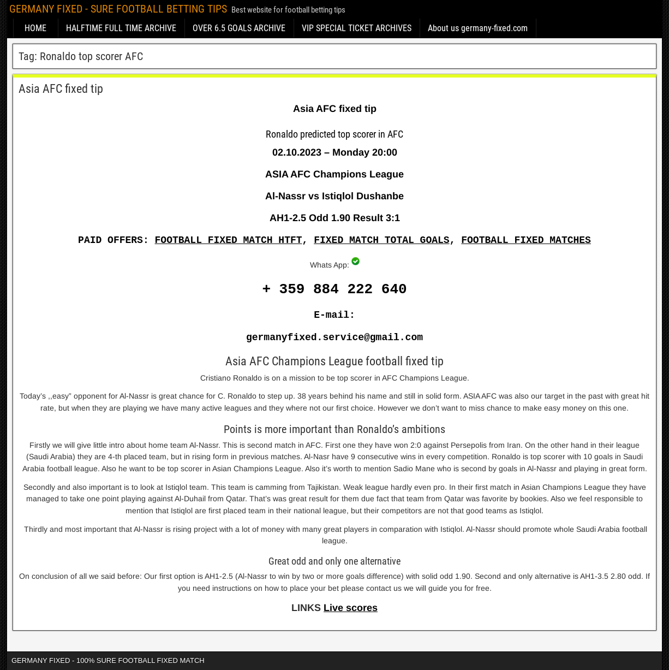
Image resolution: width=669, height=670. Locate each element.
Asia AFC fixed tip (61, 89)
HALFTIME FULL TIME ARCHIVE (121, 28)
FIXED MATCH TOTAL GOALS (381, 240)
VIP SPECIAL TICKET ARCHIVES (356, 28)
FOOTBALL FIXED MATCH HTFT (228, 240)
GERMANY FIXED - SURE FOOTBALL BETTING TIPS (118, 8)
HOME (35, 28)
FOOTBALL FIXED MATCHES (526, 240)
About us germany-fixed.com (478, 28)
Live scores (351, 607)
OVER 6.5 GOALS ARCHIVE (239, 28)
